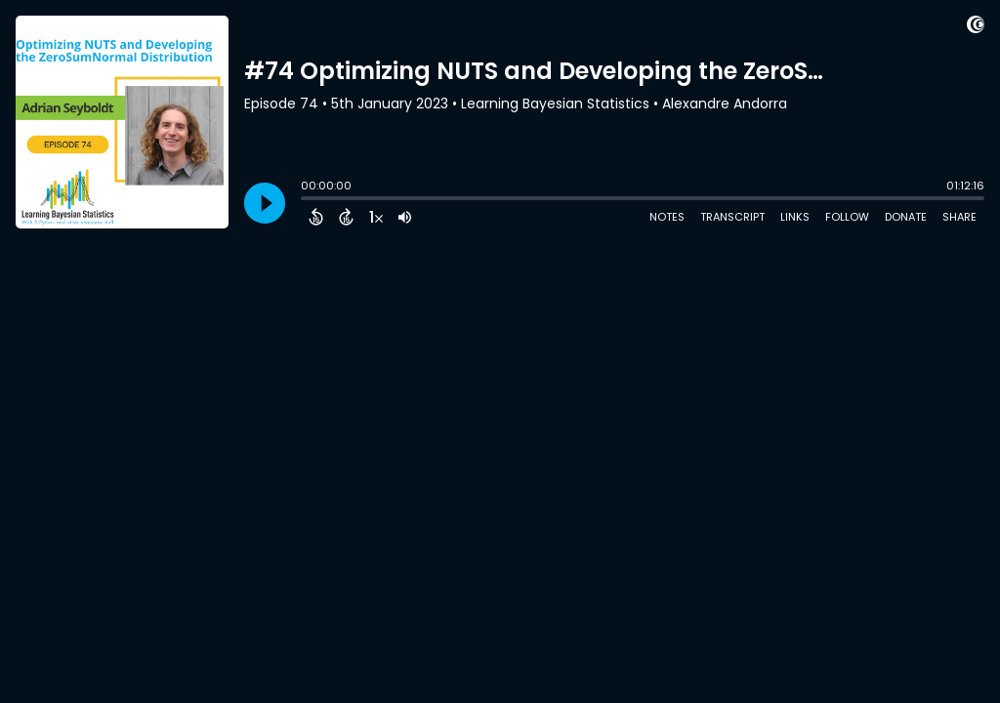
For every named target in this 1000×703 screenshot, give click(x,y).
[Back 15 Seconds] (316, 216)
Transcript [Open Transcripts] (732, 217)
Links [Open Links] (795, 217)
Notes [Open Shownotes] (667, 217)
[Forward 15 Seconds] (346, 216)
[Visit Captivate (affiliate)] (975, 28)
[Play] (264, 203)
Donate (906, 217)
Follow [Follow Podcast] (847, 217)
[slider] (305, 200)
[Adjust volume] (405, 216)
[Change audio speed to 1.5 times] (376, 216)
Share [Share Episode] (959, 217)
